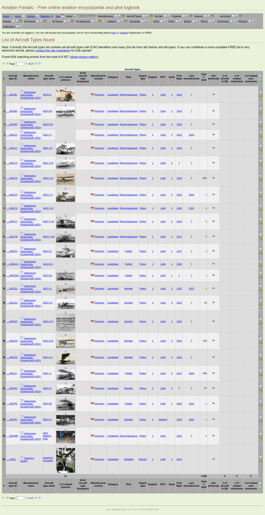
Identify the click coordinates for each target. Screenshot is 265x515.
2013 (179, 459)
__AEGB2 (12, 111)
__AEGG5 (12, 357)
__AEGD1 (12, 251)
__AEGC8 (12, 236)
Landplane (112, 94)
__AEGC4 (12, 178)
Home (8, 16)
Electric (143, 459)
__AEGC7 (12, 221)
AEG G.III (48, 321)
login (113, 32)
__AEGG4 (12, 340)
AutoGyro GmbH (27, 459)
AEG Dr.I (48, 275)
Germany (99, 94)
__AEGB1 (12, 94)
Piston (142, 94)
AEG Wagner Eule (47, 436)
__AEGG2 (12, 302)
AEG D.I (47, 251)
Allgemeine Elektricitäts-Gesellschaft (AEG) (30, 95)
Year (59, 16)
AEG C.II (48, 148)
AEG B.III (48, 124)
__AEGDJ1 (13, 264)
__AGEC (11, 459)
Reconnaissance (129, 94)
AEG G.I (47, 288)
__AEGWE (12, 435)
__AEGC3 (12, 163)
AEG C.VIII (49, 236)
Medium (163, 419)
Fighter (128, 251)
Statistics (47, 16)
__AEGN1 (12, 388)
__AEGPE (12, 403)
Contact (33, 16)
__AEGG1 (12, 288)
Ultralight (128, 459)
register (124, 32)
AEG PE (47, 403)
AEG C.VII (48, 221)
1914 (179, 94)
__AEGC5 (12, 194)
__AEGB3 (12, 124)
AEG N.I (47, 388)
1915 (179, 124)
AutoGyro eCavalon (48, 459)
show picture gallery (84, 56)
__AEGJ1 (12, 373)
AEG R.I (47, 419)
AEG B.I (47, 94)
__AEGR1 (12, 419)
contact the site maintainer (52, 50)
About (20, 16)
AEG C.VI (48, 208)
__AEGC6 (12, 208)
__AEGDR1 (13, 275)
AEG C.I (47, 134)
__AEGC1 (12, 134)
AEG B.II (47, 111)
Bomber (128, 288)
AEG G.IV (48, 340)
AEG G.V (48, 357)
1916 (179, 178)
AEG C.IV (48, 178)
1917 (179, 236)
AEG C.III (48, 163)
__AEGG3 (12, 321)
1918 (179, 264)
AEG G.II (48, 302)
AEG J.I (47, 373)
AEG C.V (48, 194)
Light (163, 94)
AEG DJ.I (48, 264)
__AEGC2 (12, 148)
